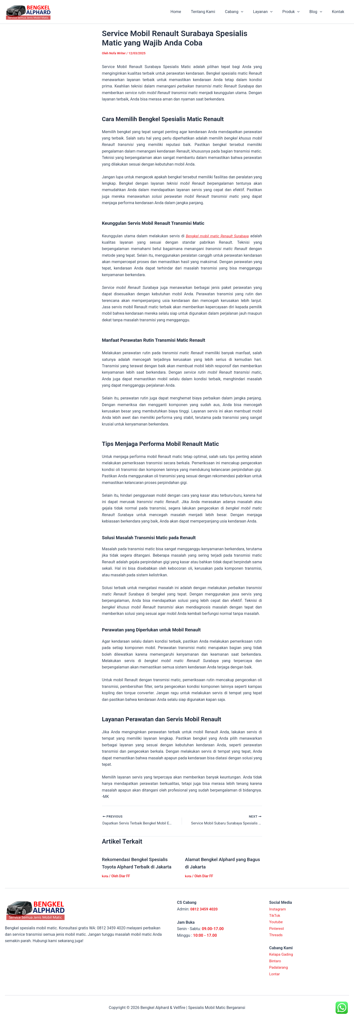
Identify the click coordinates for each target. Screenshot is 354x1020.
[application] (249, 12)
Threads (276, 935)
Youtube (276, 922)
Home (188, 11)
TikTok (275, 915)
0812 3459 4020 (204, 909)
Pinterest (277, 928)
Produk (296, 12)
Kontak (339, 11)
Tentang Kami (214, 11)
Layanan (269, 12)
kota (105, 876)
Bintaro (275, 961)
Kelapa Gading (282, 954)
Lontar (274, 974)
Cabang (243, 12)
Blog (318, 12)
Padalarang (279, 967)
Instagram (278, 909)
